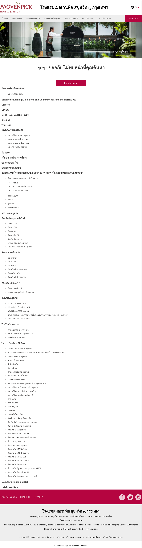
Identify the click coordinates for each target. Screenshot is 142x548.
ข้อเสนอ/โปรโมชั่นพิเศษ (12, 88)
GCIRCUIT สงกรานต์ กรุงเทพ (20, 349)
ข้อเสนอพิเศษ (17, 18)
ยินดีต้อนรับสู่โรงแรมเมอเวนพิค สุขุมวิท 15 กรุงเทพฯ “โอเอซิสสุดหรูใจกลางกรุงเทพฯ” (42, 173)
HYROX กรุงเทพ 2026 (17, 303)
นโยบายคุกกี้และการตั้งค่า (14, 157)
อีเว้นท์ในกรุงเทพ (105, 18)
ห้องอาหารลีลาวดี (15, 288)
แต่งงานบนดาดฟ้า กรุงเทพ (18, 143)
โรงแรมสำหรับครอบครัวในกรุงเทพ (22, 438)
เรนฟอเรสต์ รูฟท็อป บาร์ (18, 243)
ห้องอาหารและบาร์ (71, 18)
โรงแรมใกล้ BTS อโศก (17, 449)
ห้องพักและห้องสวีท (33, 18)
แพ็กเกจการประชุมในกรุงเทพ (20, 247)
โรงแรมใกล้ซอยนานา (17, 465)
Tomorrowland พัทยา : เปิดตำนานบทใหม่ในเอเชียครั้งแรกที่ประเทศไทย (36, 353)
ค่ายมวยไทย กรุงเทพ (16, 360)
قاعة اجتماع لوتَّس (9, 487)
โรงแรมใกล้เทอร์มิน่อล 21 (18, 472)
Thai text (6, 125)
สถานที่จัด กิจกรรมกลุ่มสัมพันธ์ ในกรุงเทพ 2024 (27, 384)
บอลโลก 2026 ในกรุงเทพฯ (18, 319)
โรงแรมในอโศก (8, 497)
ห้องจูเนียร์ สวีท (14, 273)
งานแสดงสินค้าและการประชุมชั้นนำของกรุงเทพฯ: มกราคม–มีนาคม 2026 (38, 315)
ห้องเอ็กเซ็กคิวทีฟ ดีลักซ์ (17, 270)
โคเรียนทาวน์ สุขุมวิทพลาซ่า (19, 418)
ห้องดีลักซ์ (12, 262)
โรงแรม (5, 18)
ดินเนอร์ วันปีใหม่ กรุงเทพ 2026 (20, 334)
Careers (5, 104)
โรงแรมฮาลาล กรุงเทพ (17, 445)
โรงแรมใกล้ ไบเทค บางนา (18, 461)
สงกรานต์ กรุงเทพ (9, 213)
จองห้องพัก (133, 18)
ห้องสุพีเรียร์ (12, 258)
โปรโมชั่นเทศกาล (10, 324)
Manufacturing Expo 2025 (14, 482)
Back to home (71, 83)
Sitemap (5, 120)
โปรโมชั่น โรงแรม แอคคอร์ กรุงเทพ (22, 422)
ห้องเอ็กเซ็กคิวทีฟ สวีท (17, 277)
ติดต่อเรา (5, 152)
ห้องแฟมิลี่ (12, 266)
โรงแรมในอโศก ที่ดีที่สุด (13, 343)
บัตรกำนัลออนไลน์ (15, 94)
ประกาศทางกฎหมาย (11, 168)
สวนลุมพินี (12, 399)
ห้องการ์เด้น (13, 228)
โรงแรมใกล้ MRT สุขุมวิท (18, 453)
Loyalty (5, 110)
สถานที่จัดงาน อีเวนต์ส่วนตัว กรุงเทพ (23, 387)
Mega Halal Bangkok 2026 (15, 115)
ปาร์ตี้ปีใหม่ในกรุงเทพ (16, 338)
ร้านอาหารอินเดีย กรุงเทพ (18, 372)
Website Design (116, 537)
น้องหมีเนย (12, 368)
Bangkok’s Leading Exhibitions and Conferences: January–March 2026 (38, 99)
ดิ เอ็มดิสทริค (13, 364)
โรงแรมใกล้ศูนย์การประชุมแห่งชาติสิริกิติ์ (24, 468)
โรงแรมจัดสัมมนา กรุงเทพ (18, 434)
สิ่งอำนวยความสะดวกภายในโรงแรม (23, 178)
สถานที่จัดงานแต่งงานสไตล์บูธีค (21, 395)
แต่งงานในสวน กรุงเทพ (17, 147)
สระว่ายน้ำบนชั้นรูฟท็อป (22, 187)
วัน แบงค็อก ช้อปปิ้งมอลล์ (18, 376)
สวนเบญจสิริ (13, 407)
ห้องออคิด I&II (13, 235)
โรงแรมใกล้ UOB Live (17, 457)
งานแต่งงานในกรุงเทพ (52, 18)
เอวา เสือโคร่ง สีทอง (16, 414)
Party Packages (14, 224)
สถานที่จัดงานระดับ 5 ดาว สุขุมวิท (22, 391)
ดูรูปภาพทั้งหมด (120, 52)
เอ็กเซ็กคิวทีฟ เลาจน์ (21, 191)
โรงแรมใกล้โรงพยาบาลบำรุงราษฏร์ (22, 476)
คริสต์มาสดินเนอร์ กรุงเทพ (18, 330)
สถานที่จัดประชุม (88, 18)
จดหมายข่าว (13, 196)
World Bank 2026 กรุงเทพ (18, 311)
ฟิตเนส (15, 183)
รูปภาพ (11, 204)
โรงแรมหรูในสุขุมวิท (16, 441)
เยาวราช (11, 411)
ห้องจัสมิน (12, 231)
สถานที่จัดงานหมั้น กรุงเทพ (19, 135)
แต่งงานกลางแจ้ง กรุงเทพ (18, 139)
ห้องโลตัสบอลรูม (15, 239)
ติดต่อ (10, 200)
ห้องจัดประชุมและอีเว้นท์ (13, 218)
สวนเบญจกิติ (13, 403)
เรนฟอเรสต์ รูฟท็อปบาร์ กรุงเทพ (21, 292)
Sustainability (13, 207)
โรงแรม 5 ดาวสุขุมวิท (17, 430)
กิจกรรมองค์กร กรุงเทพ (17, 356)
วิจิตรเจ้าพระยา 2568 (16, 380)
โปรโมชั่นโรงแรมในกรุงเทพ (19, 426)
